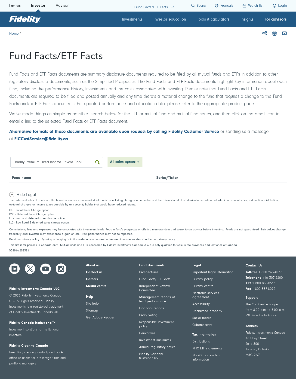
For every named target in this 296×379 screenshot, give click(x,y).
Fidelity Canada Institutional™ (32, 323)
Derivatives (147, 333)
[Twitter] (30, 268)
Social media (202, 318)
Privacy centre (202, 286)
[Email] (284, 33)
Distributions (201, 341)
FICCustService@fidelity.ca (41, 139)
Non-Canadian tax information (206, 357)
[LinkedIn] (14, 268)
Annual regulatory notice (157, 347)
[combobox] (125, 162)
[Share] (264, 33)
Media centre (96, 286)
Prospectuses (148, 272)
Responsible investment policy (156, 324)
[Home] (14, 34)
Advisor (62, 6)
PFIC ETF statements (207, 348)
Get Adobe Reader (100, 317)
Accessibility (201, 304)
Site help (92, 304)
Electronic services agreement (205, 295)
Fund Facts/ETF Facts (154, 279)
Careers (92, 279)
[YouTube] (45, 268)
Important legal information (212, 272)
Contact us (94, 272)
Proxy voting (148, 315)
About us (92, 265)
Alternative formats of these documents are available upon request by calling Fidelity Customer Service (114, 131)
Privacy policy (202, 279)
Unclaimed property (207, 311)
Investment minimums (155, 340)
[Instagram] (61, 268)
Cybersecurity (202, 325)
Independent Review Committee (154, 288)
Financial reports (151, 308)
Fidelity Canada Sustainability (151, 356)
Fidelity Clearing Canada (28, 346)
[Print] (274, 33)
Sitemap (92, 310)
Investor (38, 6)
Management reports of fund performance (157, 299)
